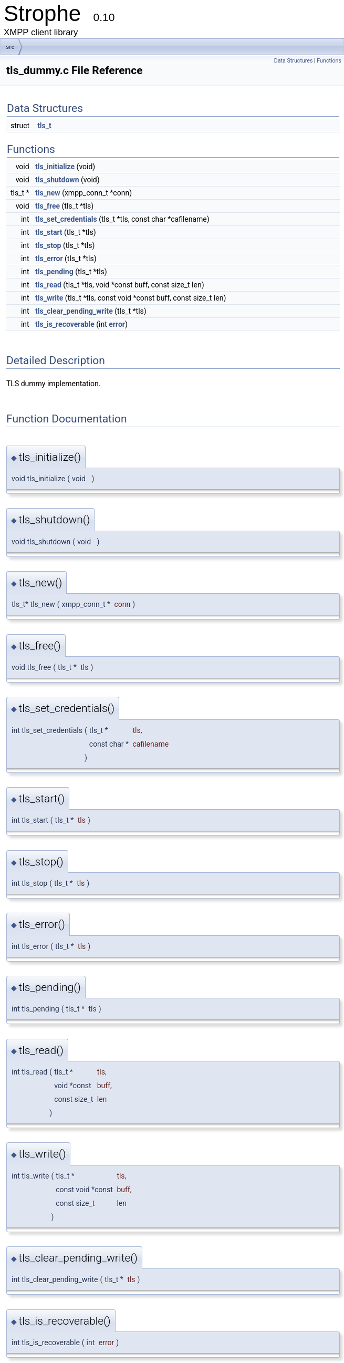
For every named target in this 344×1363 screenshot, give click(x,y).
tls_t (44, 125)
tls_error (49, 258)
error (117, 324)
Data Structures (293, 60)
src (10, 47)
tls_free (47, 206)
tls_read (48, 285)
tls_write (49, 298)
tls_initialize (55, 166)
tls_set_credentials (66, 219)
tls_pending (54, 271)
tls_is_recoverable (65, 324)
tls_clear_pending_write (74, 311)
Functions (329, 60)
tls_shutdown (57, 179)
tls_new (47, 193)
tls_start (48, 232)
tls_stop (48, 245)
